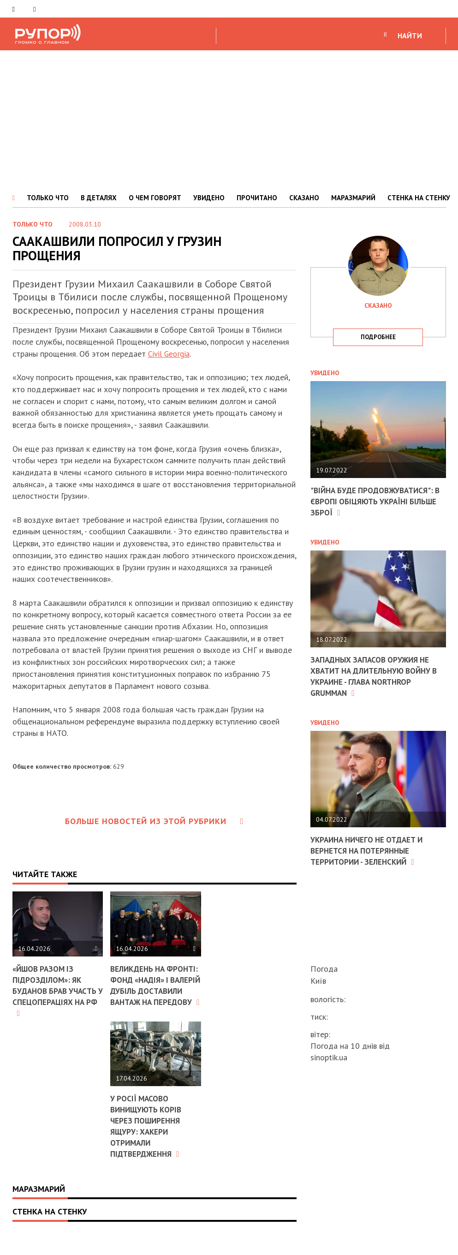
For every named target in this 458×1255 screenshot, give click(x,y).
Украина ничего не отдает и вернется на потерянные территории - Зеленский (370, 849)
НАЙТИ (410, 35)
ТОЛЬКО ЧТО (48, 197)
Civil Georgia (170, 353)
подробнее (378, 337)
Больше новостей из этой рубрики (154, 821)
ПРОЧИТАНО (257, 197)
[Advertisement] (229, 119)
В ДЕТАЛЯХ (99, 197)
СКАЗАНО (304, 197)
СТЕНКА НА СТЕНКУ (418, 197)
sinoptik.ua (328, 1057)
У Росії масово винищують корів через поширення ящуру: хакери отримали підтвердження (50, 1146)
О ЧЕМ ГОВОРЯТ (155, 197)
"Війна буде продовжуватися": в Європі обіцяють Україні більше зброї (375, 501)
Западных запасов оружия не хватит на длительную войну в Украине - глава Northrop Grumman (375, 674)
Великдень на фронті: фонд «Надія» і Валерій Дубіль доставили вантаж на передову (153, 995)
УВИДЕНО (209, 197)
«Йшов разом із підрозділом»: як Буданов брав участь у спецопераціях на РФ (56, 990)
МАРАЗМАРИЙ (353, 197)
